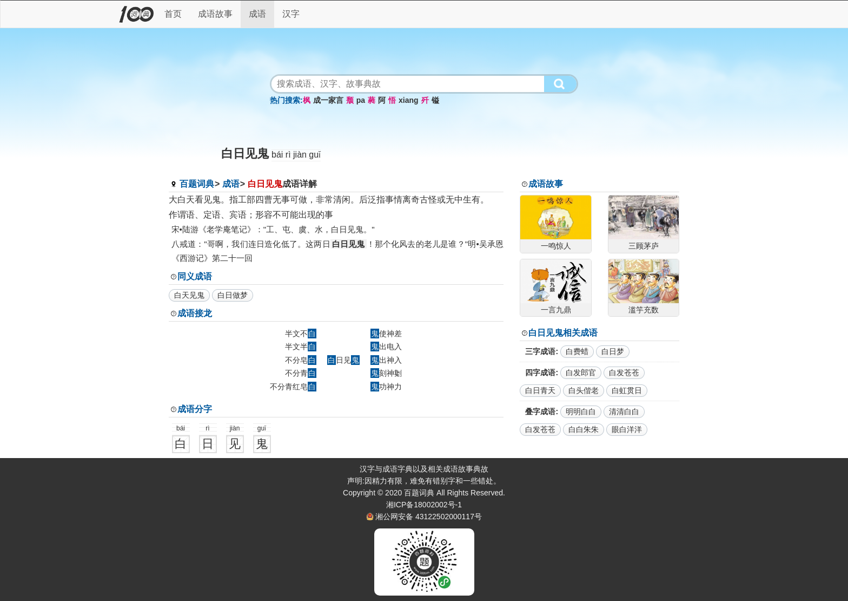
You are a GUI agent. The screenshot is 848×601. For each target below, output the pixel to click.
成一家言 (328, 100)
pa (360, 100)
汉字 (291, 13)
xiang (409, 100)
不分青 (300, 373)
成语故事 (215, 13)
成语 (257, 13)
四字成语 (540, 372)
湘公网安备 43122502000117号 (428, 516)
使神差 (386, 333)
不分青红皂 (293, 386)
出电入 (386, 346)
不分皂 (300, 360)
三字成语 (540, 351)
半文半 (300, 346)
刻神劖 (386, 373)
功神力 (386, 386)
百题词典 (197, 183)
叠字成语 (540, 411)
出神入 (386, 360)
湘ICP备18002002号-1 (424, 504)
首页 (173, 13)
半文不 (300, 333)
